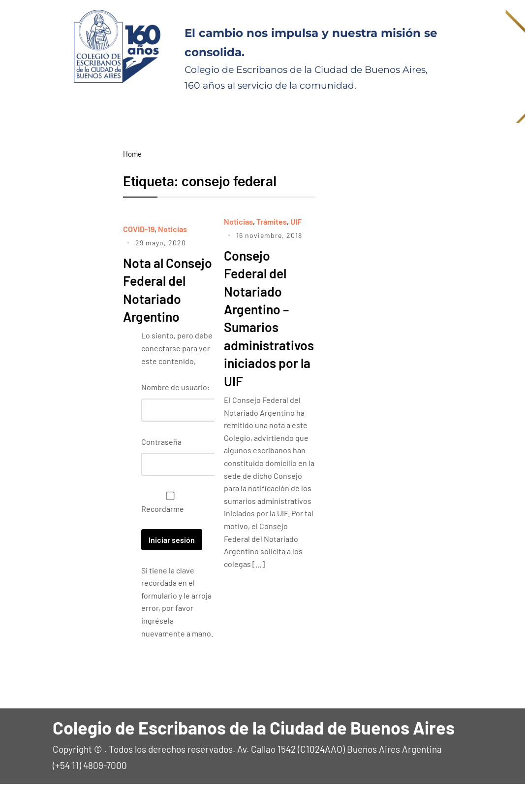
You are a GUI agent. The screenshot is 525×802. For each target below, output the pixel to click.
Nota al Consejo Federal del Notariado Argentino (157, 298)
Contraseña (161, 459)
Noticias (172, 229)
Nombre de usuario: (175, 405)
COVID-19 (138, 229)
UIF (296, 221)
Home (132, 153)
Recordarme (167, 521)
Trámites (271, 221)
